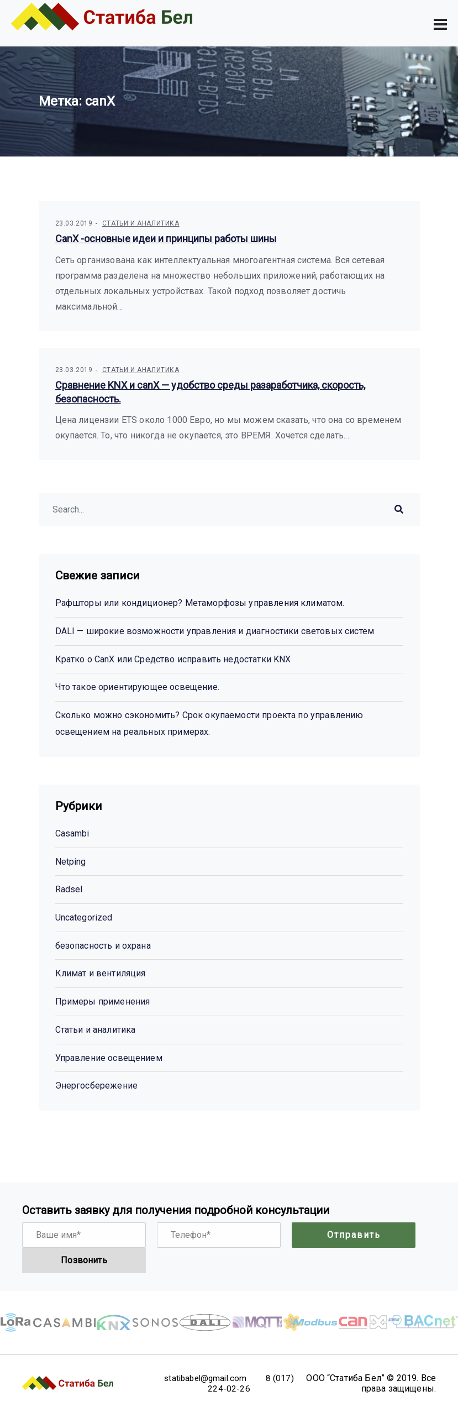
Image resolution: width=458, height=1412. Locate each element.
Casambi (72, 833)
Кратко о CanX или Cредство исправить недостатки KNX (173, 659)
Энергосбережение (96, 1085)
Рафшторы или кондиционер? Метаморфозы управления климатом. (200, 603)
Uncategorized (84, 917)
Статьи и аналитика (141, 224)
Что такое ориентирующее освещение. (137, 687)
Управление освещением (108, 1058)
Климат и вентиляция (100, 974)
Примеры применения (102, 1001)
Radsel (69, 890)
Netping (70, 861)
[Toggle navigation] (440, 24)
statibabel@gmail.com (214, 1378)
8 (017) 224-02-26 (241, 1383)
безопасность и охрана (103, 945)
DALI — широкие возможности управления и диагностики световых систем (215, 631)
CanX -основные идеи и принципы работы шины (166, 239)
